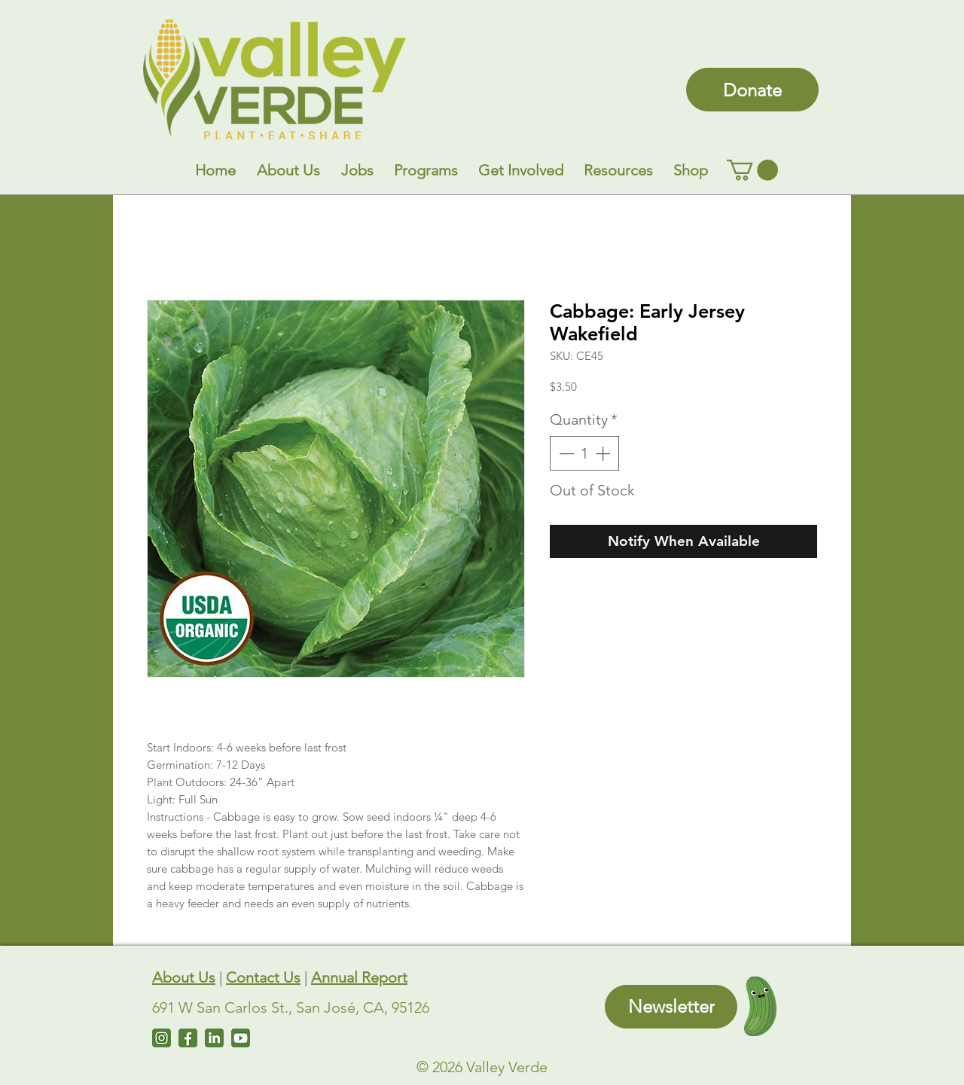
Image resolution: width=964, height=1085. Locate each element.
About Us (183, 977)
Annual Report (359, 977)
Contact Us (263, 977)
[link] (752, 170)
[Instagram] (161, 1038)
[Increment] (604, 453)
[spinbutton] (584, 453)
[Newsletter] (671, 1007)
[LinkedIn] (214, 1038)
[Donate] (752, 89)
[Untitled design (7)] (240, 1038)
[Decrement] (565, 453)
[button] (288, 170)
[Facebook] (187, 1038)
